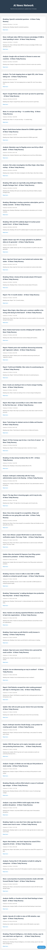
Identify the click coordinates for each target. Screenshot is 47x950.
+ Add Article (41, 947)
